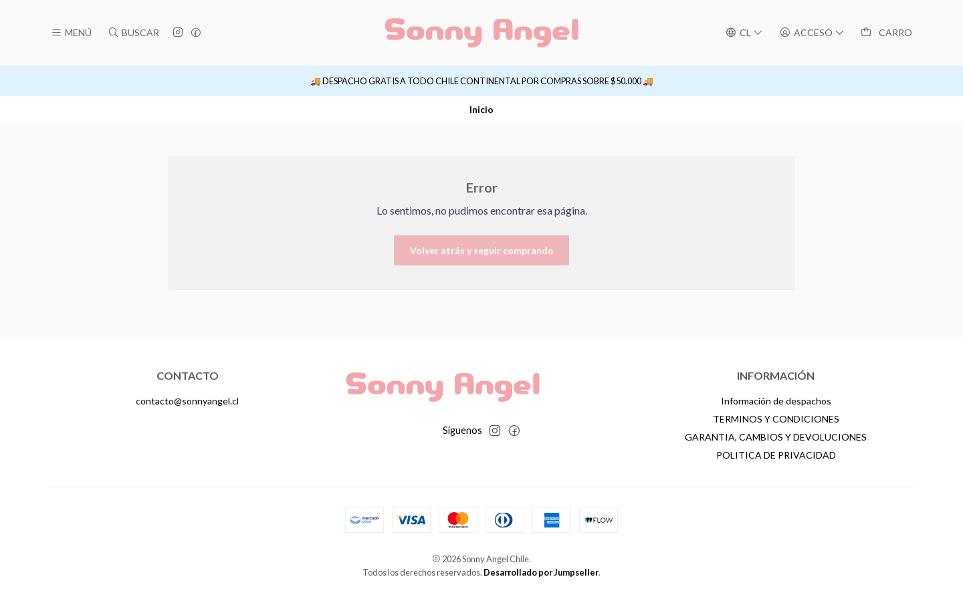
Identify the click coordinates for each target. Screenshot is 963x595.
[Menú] (71, 33)
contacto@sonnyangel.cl (187, 400)
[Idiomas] (744, 33)
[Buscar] (132, 33)
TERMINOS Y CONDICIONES (776, 419)
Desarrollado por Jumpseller (541, 572)
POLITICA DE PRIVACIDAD (776, 455)
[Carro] (886, 33)
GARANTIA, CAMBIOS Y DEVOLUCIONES (776, 437)
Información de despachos (776, 400)
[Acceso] (812, 33)
